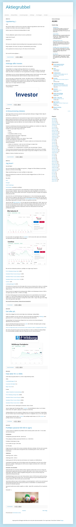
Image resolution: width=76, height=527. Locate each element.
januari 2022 (54, 163)
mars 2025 (54, 121)
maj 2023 (53, 142)
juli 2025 (53, 118)
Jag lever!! (9, 163)
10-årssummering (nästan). (15, 111)
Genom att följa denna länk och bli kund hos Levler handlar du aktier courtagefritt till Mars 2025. (26, 327)
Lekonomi (55, 89)
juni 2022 (53, 155)
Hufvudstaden (9, 187)
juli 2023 (53, 139)
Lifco (7, 180)
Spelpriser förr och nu (57, 90)
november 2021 (55, 166)
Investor (8, 281)
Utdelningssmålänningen (58, 83)
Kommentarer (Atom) (17, 512)
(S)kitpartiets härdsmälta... (58, 94)
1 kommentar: (9, 104)
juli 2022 (53, 154)
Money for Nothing (57, 107)
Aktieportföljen (14, 15)
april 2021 (54, 176)
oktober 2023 (54, 134)
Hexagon (8, 182)
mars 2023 (54, 145)
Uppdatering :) (11, 21)
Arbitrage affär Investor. (14, 63)
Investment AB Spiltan (10, 384)
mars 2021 (54, 178)
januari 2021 (54, 181)
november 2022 (55, 151)
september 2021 (55, 169)
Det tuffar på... (11, 311)
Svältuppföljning (56, 69)
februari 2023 (54, 146)
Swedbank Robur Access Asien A (13, 279)
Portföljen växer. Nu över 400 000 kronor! (61, 47)
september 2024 (55, 124)
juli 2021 (53, 172)
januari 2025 (54, 122)
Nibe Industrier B (17, 202)
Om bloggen (39, 15)
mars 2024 (54, 127)
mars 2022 (54, 160)
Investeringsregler (24, 15)
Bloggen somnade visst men (58, 98)
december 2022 (55, 149)
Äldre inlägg (45, 510)
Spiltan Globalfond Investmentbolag (13, 392)
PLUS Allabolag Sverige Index (12, 271)
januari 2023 (54, 148)
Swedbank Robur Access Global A (13, 276)
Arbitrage (32, 15)
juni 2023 (53, 140)
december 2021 (55, 164)
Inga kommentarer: (10, 156)
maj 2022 (53, 157)
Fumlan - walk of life (57, 97)
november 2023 (55, 133)
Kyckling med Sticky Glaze (58, 65)
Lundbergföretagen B (10, 284)
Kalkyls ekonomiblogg (58, 93)
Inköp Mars (55, 108)
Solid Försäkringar (10, 185)
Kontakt (45, 15)
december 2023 (55, 131)
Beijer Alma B (9, 386)
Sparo (54, 68)
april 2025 (54, 119)
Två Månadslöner (57, 72)
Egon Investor (56, 101)
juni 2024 (53, 125)
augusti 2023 (54, 137)
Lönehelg (55, 78)
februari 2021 (54, 179)
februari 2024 (54, 128)
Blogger (61, 520)
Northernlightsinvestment (31, 198)
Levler (26, 323)
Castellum (26, 236)
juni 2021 (53, 173)
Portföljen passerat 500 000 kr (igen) (19, 428)
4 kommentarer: (10, 506)
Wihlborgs (41, 316)
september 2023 (55, 136)
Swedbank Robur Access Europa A (13, 273)
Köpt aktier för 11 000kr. (14, 374)
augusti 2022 (54, 152)
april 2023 (54, 143)
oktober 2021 (54, 167)
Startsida (7, 15)
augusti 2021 (54, 170)
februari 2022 (54, 161)
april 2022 (54, 158)
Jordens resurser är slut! (57, 40)
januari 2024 (54, 130)
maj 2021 (53, 175)
